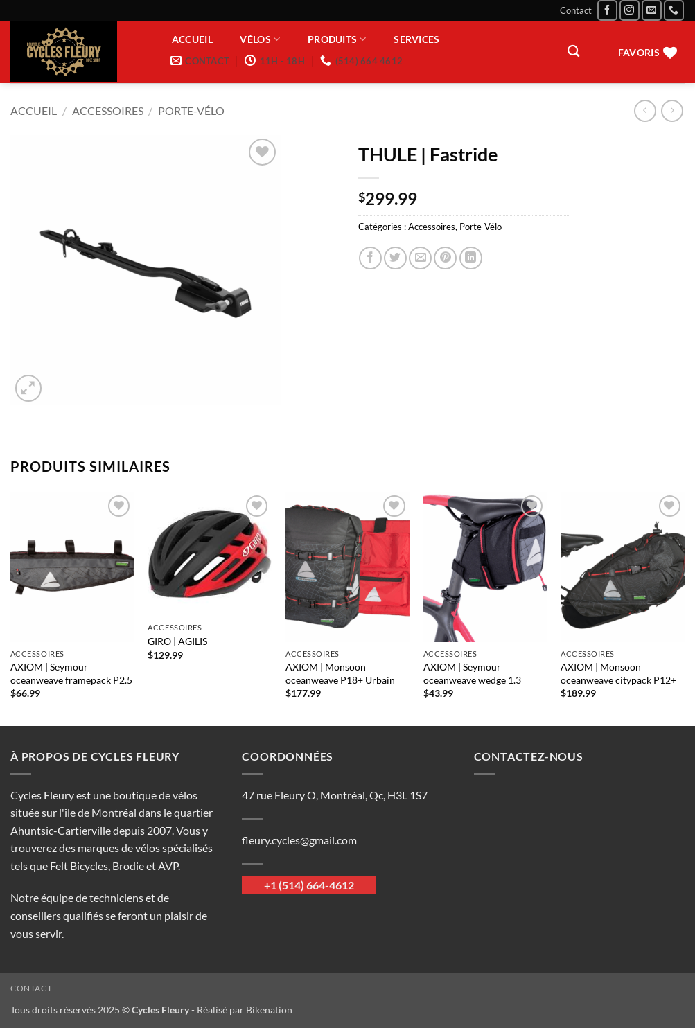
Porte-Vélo (191, 110)
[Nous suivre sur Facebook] (607, 10)
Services (416, 39)
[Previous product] (672, 110)
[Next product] (645, 110)
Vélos (260, 39)
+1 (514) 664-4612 (309, 885)
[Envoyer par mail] (420, 258)
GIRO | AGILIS (177, 641)
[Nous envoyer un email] (652, 10)
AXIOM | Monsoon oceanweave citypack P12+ (618, 673)
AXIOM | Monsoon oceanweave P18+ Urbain (340, 673)
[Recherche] (573, 51)
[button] (28, 388)
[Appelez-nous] (674, 10)
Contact (576, 10)
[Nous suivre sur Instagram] (629, 10)
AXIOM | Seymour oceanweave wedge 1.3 (472, 673)
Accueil (192, 39)
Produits (337, 39)
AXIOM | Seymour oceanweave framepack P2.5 (71, 673)
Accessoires (107, 110)
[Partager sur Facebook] (370, 258)
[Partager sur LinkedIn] (470, 258)
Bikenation (269, 1010)
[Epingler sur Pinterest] (445, 258)
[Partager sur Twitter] (395, 258)
